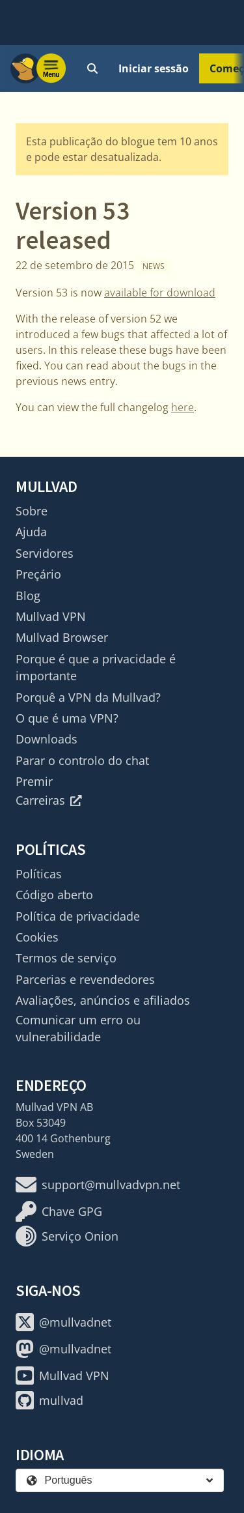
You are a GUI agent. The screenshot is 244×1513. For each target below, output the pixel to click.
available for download (159, 292)
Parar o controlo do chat (82, 760)
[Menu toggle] (51, 68)
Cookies (37, 937)
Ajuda (31, 532)
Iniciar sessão (153, 68)
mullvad (49, 1400)
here (182, 407)
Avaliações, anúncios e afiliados (103, 1000)
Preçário (38, 574)
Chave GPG (59, 1211)
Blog (28, 595)
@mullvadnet (63, 1322)
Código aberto (54, 894)
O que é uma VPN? (67, 718)
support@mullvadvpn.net (98, 1184)
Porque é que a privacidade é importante (96, 667)
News (153, 266)
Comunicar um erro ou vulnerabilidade (78, 1028)
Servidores (45, 553)
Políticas (39, 874)
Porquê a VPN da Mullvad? (88, 697)
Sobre (31, 511)
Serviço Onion (67, 1236)
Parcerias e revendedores (85, 979)
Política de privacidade (78, 916)
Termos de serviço (66, 958)
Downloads (46, 739)
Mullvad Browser (62, 637)
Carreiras (49, 800)
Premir (34, 781)
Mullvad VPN (51, 616)
